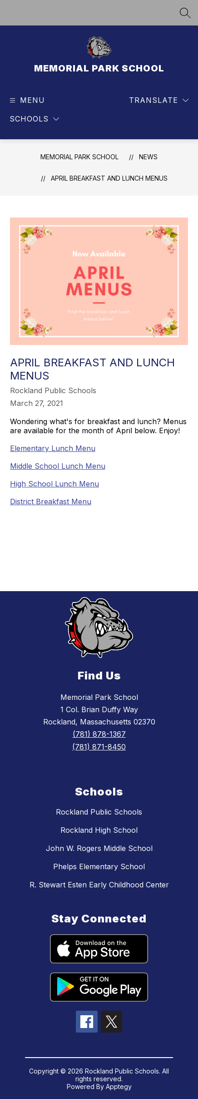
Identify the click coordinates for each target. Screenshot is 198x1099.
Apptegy (119, 1086)
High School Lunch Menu (54, 483)
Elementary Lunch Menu (52, 448)
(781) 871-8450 (99, 746)
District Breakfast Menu (50, 501)
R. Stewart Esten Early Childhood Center (99, 884)
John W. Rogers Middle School (99, 848)
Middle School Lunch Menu (57, 466)
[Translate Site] (159, 100)
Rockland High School (99, 830)
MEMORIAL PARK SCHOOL (79, 157)
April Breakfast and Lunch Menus (109, 178)
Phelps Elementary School (99, 866)
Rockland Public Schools (99, 811)
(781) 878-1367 (99, 734)
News (148, 157)
